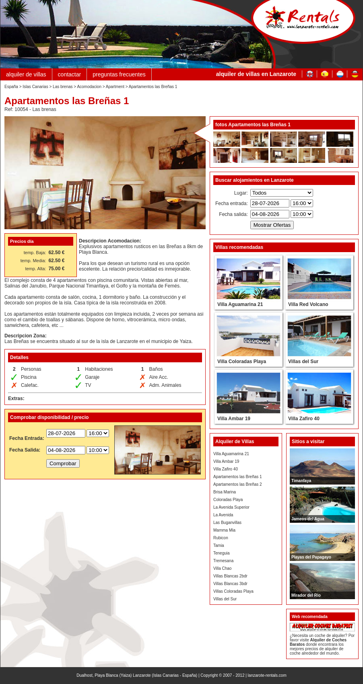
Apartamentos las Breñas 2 (237, 484)
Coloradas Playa (228, 499)
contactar (69, 74)
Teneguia (221, 553)
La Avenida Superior (231, 507)
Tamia (218, 545)
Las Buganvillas (227, 522)
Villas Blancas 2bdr (230, 576)
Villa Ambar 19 (226, 461)
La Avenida (223, 515)
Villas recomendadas (239, 247)
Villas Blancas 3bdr (230, 583)
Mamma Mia (224, 530)
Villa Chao (222, 568)
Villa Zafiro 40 (225, 469)
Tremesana (223, 561)
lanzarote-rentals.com (267, 675)
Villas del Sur (225, 599)
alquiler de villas (26, 74)
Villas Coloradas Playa (233, 591)
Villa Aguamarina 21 (231, 454)
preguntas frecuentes (119, 74)
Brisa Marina (224, 492)
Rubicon (220, 538)
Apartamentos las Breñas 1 (237, 476)
